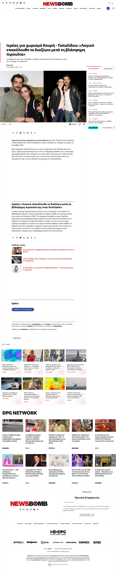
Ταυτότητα (19, 523)
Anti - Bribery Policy (77, 523)
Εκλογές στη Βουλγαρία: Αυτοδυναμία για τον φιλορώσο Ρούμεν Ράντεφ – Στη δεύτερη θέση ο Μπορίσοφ (101, 94)
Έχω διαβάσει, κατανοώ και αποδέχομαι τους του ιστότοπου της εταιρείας (87, 506)
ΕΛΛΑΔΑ (29, 8)
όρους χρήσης (90, 506)
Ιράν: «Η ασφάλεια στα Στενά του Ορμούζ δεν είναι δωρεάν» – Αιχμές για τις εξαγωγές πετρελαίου (100, 104)
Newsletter (24, 329)
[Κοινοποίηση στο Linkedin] (27, 132)
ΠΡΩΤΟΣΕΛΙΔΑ (83, 8)
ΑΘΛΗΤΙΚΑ (61, 8)
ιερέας (64, 59)
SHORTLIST (92, 8)
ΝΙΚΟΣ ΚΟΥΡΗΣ (17, 338)
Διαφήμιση (96, 523)
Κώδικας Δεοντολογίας (52, 523)
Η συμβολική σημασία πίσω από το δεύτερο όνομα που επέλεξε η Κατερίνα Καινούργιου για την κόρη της (34, 439)
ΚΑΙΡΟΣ (76, 8)
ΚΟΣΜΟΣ (55, 8)
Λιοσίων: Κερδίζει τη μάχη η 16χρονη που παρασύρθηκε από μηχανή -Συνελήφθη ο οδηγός (11, 438)
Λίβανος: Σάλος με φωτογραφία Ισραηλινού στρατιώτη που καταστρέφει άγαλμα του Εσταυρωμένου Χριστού (32, 396)
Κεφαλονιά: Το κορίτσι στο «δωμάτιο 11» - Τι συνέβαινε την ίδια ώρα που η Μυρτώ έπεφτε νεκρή (31, 367)
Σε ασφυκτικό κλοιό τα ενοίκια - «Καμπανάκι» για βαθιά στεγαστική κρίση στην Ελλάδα (104, 473)
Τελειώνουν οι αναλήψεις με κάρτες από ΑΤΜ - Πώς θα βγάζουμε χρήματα (10, 394)
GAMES (99, 8)
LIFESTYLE (69, 8)
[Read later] (84, 124)
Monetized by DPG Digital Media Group (63, 548)
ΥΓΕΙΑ (49, 8)
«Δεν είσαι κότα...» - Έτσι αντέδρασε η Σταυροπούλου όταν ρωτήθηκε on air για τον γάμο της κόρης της (10, 474)
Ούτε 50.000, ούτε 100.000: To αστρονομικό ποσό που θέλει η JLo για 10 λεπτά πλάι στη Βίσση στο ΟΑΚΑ (81, 473)
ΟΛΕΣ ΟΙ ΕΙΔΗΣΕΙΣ (20, 8)
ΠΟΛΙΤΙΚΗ (35, 8)
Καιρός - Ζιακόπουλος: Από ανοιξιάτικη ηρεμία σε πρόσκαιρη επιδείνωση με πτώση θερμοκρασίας (53, 395)
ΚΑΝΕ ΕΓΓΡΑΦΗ (86, 515)
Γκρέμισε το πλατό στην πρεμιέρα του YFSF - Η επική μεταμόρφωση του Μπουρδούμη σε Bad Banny (57, 439)
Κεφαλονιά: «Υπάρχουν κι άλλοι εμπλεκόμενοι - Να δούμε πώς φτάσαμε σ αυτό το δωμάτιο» (81, 438)
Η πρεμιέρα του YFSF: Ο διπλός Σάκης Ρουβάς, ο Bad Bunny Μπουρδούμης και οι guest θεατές (34, 473)
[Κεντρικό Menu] (113, 8)
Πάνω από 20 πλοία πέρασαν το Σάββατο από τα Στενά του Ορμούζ (100, 122)
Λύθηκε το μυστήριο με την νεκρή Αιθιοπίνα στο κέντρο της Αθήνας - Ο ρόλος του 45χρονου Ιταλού (53, 367)
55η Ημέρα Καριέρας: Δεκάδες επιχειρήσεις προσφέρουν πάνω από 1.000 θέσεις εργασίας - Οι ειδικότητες (100, 113)
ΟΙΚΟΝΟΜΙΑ (43, 8)
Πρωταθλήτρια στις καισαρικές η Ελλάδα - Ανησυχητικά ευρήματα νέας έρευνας (57, 473)
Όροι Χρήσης (28, 523)
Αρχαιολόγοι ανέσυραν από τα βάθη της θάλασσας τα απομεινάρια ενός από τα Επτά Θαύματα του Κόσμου (75, 367)
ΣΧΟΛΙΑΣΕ (72, 124)
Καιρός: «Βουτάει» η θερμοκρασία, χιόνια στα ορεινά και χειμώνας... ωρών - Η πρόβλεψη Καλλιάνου (10, 367)
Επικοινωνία (88, 523)
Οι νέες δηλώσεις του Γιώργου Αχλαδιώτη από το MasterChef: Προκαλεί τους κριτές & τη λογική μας (104, 438)
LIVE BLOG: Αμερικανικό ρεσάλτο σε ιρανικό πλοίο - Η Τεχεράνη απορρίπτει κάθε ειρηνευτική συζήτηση (75, 395)
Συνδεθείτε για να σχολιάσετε (22, 309)
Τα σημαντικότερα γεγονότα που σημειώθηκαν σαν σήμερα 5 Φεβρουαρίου (100, 86)
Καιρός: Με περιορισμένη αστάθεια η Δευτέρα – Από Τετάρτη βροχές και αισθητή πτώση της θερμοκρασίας (100, 77)
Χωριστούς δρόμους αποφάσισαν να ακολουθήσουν (30, 140)
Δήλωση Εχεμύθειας (39, 523)
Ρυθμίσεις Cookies (65, 523)
